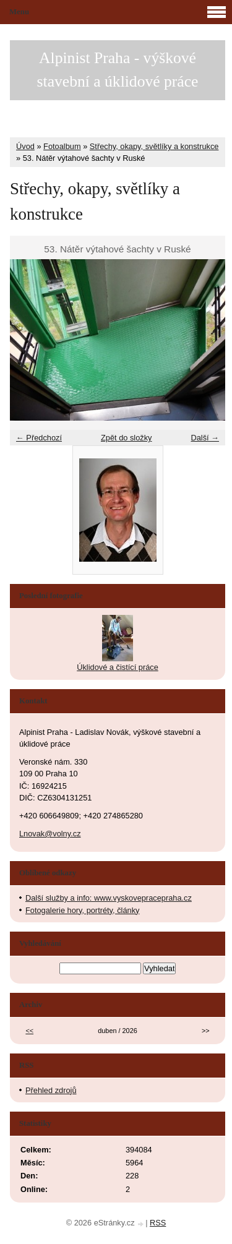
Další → (205, 437)
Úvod (25, 146)
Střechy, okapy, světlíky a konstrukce (154, 146)
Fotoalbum (61, 146)
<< (29, 1030)
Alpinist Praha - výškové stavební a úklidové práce (118, 69)
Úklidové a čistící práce (117, 667)
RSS (158, 1222)
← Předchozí (39, 437)
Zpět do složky (126, 437)
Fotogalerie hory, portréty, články (82, 910)
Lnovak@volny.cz (50, 833)
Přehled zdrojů (51, 1090)
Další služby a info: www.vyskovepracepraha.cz (108, 898)
